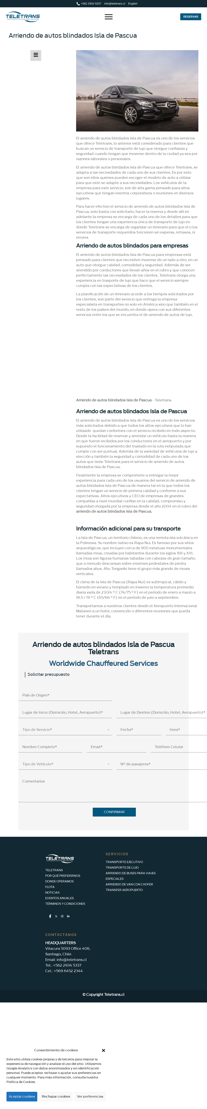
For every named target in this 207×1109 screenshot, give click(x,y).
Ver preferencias (90, 1096)
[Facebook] (50, 916)
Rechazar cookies (56, 1096)
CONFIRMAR (114, 812)
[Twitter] (56, 916)
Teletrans (163, 400)
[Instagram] (62, 916)
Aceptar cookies (22, 1096)
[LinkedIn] (68, 916)
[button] (103, 1050)
